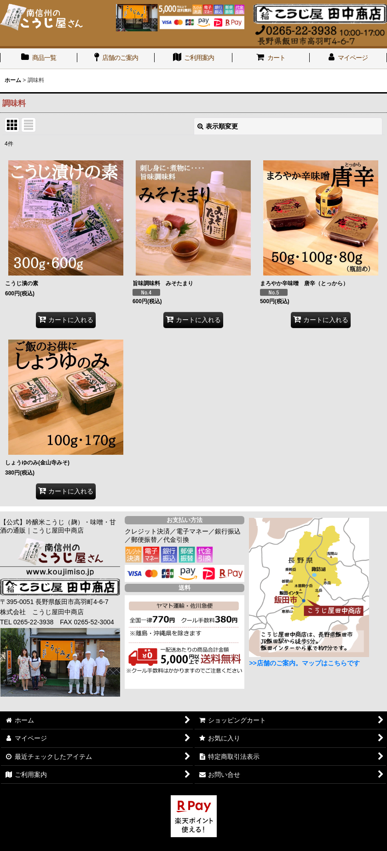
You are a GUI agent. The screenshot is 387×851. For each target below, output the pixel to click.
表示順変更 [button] (217, 126)
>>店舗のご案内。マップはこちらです (304, 663)
